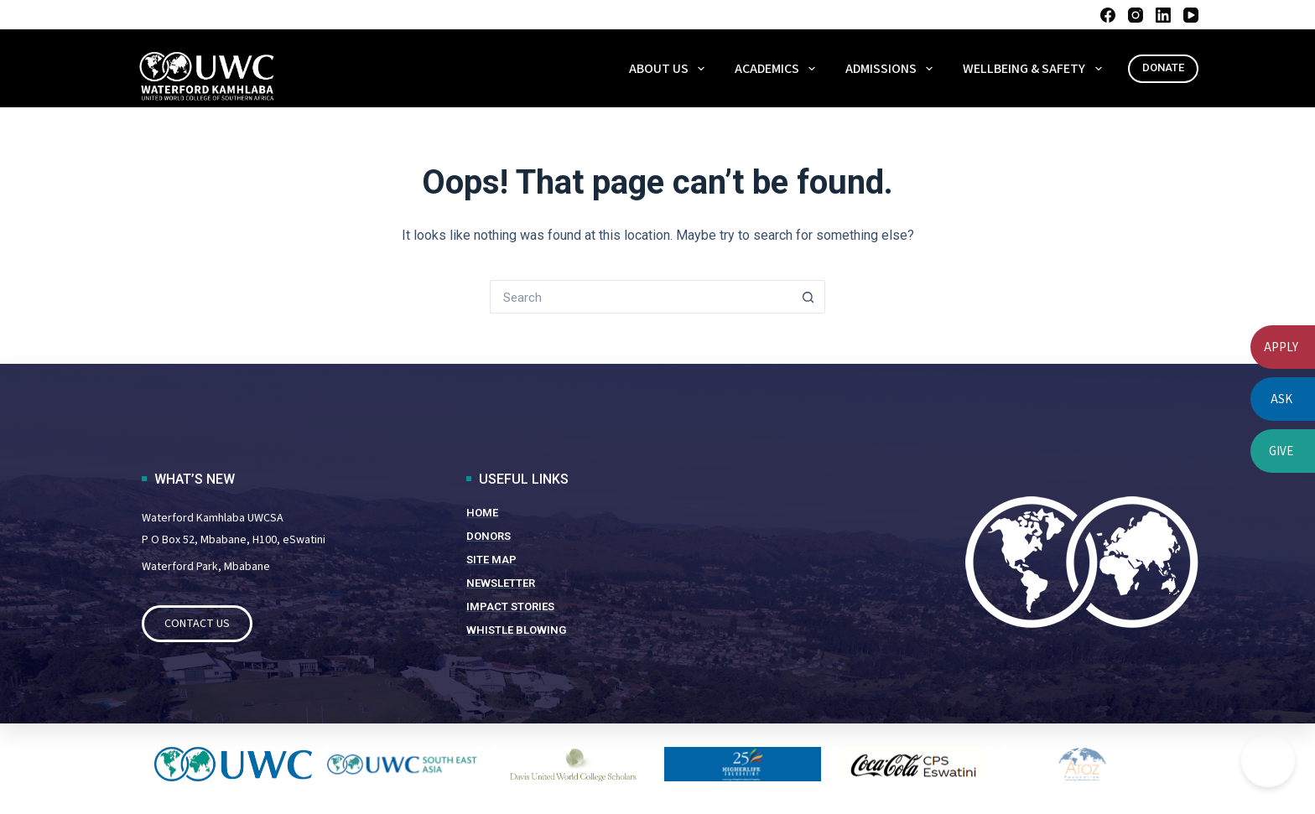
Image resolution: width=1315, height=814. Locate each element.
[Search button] (808, 297)
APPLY (1281, 347)
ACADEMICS (778, 69)
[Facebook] (1107, 15)
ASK (1281, 399)
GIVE (1281, 451)
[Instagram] (1135, 15)
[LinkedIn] (1163, 15)
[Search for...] (641, 297)
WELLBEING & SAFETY (1035, 69)
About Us (670, 69)
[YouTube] (1190, 15)
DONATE (1163, 67)
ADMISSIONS (892, 69)
